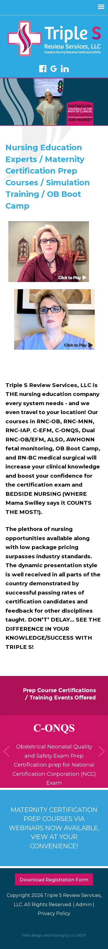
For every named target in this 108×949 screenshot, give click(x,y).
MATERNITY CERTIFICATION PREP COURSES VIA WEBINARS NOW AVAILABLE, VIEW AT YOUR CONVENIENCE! (54, 828)
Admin (84, 904)
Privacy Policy (54, 913)
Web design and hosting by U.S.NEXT (54, 935)
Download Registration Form (54, 880)
